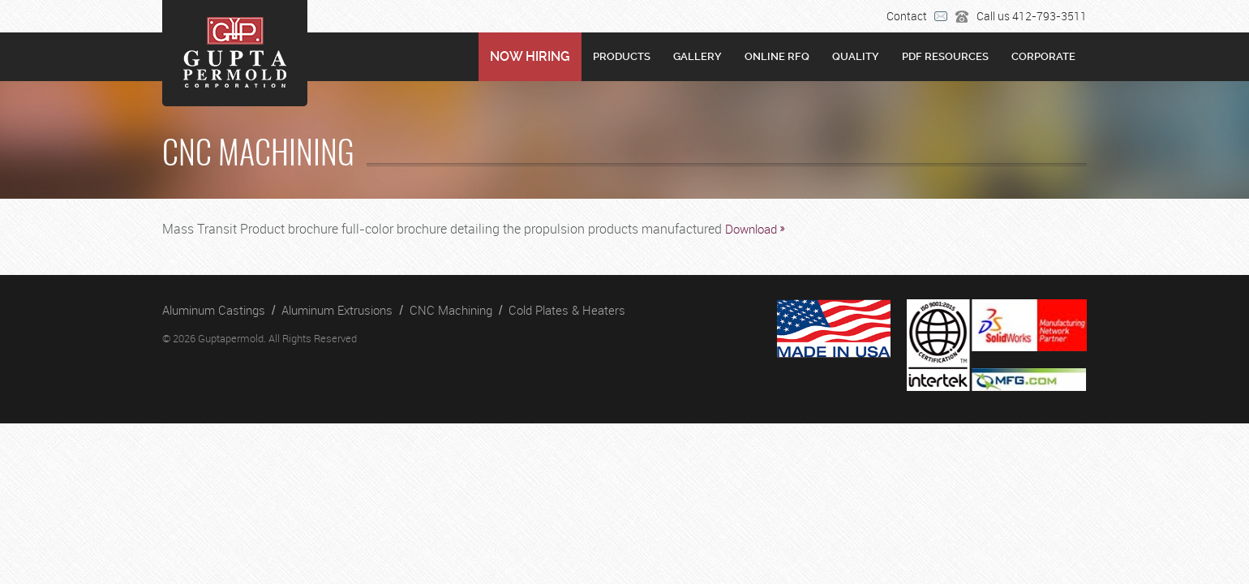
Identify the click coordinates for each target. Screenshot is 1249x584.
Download (751, 229)
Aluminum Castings (213, 310)
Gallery (697, 56)
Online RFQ (777, 56)
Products (621, 56)
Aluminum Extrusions (337, 310)
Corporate (1043, 56)
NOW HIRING (530, 56)
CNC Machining (451, 310)
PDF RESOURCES (945, 56)
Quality (855, 56)
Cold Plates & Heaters (567, 310)
